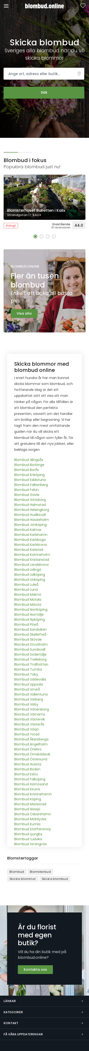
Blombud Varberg (28, 699)
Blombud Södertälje (30, 654)
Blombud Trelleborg (30, 659)
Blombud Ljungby (28, 834)
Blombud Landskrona (31, 564)
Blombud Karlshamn (30, 534)
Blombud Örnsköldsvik (32, 754)
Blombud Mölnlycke (30, 819)
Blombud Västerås (29, 724)
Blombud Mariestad (30, 804)
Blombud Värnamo (29, 714)
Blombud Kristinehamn (33, 794)
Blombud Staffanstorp (32, 829)
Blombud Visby (26, 704)
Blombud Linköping (29, 579)
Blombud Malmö (27, 594)
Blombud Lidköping (29, 574)
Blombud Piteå (26, 624)
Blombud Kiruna (27, 789)
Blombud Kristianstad (31, 559)
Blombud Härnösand (31, 784)
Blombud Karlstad (28, 549)
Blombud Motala (27, 599)
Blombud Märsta (27, 604)
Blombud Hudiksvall (30, 514)
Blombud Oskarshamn (32, 814)
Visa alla (24, 313)
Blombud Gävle (26, 494)
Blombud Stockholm (31, 644)
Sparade (82, 6)
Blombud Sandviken (30, 629)
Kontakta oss (35, 969)
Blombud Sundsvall (29, 649)
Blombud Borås (26, 469)
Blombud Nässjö (27, 809)
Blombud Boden (27, 769)
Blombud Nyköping (29, 619)
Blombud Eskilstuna (30, 479)
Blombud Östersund (30, 759)
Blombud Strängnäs (30, 844)
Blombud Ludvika (28, 839)
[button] (35, 236)
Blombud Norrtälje (29, 614)
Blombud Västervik (29, 719)
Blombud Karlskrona (30, 544)
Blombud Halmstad (30, 504)
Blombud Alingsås (28, 459)
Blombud (16, 871)
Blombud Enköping (29, 474)
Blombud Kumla (27, 824)
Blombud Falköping (29, 779)
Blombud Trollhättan (31, 664)
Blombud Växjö (26, 729)
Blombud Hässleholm (31, 519)
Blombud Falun (26, 489)
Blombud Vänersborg (31, 709)
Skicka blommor (22, 879)
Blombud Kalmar (28, 529)
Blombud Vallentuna (31, 694)
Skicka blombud (55, 879)
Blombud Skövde (28, 639)
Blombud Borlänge (29, 464)
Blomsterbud (40, 871)
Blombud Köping (27, 799)
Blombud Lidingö (27, 569)
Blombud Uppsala (28, 684)
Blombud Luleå (26, 584)
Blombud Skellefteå (30, 634)
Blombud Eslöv (26, 774)
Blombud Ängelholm (31, 744)
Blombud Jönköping (30, 524)
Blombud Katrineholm (32, 554)
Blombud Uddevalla (30, 679)
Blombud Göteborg (30, 499)
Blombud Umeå (27, 689)
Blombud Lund (26, 589)
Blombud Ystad (26, 734)
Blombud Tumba (28, 669)
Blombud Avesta (27, 764)
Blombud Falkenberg (31, 484)
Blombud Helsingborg (31, 509)
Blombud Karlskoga (30, 539)
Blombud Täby (26, 674)
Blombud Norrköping (30, 609)
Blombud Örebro (28, 749)
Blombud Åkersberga (31, 739)
